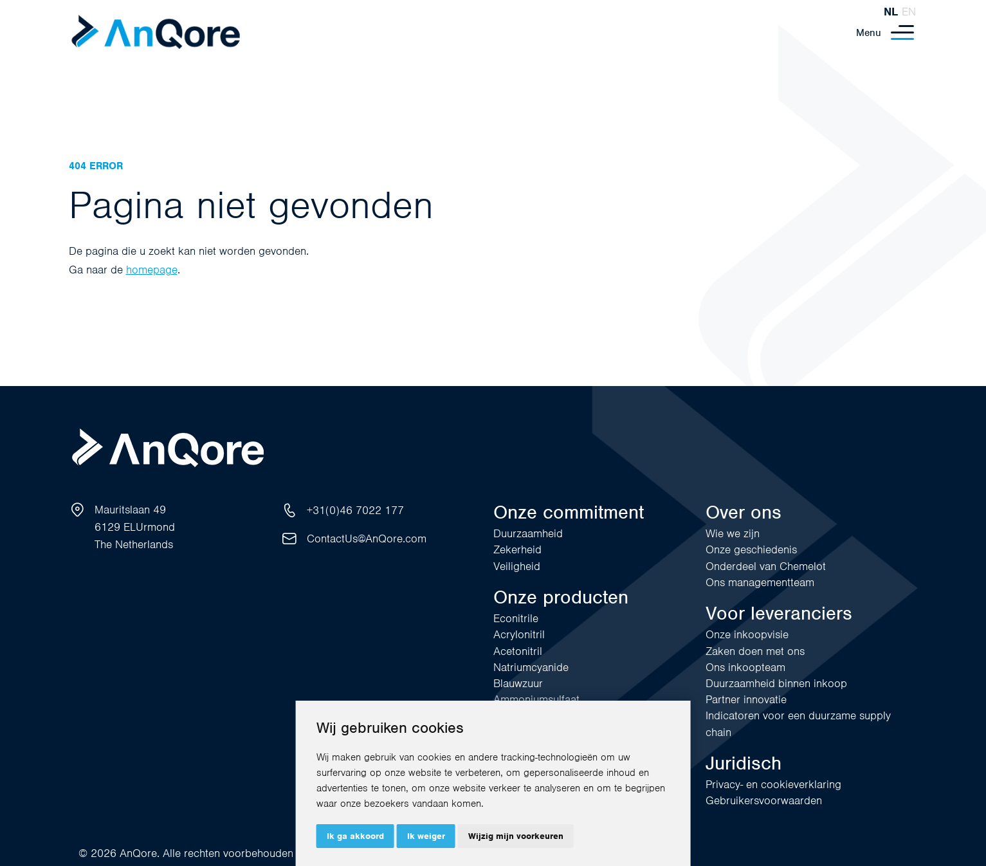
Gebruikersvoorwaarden (764, 800)
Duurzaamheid (528, 533)
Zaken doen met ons (755, 651)
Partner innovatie (746, 699)
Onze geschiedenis (751, 549)
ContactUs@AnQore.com (366, 538)
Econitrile (515, 618)
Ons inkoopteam (745, 667)
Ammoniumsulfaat (536, 699)
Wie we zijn (733, 533)
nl (891, 12)
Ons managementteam (760, 582)
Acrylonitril (519, 634)
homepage (152, 270)
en (909, 12)
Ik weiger (426, 836)
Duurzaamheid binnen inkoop (776, 683)
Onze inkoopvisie (747, 634)
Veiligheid (516, 566)
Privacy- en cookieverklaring (773, 784)
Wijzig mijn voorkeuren (515, 836)
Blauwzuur (518, 683)
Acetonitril (517, 651)
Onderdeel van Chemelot (766, 566)
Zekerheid (517, 549)
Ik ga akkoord (355, 836)
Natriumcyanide (531, 667)
